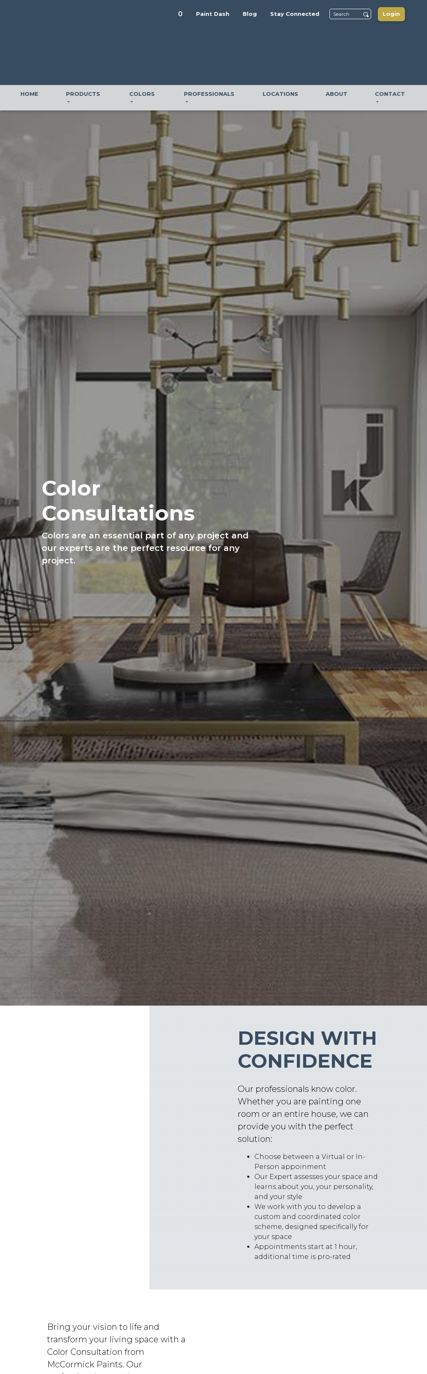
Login (391, 13)
